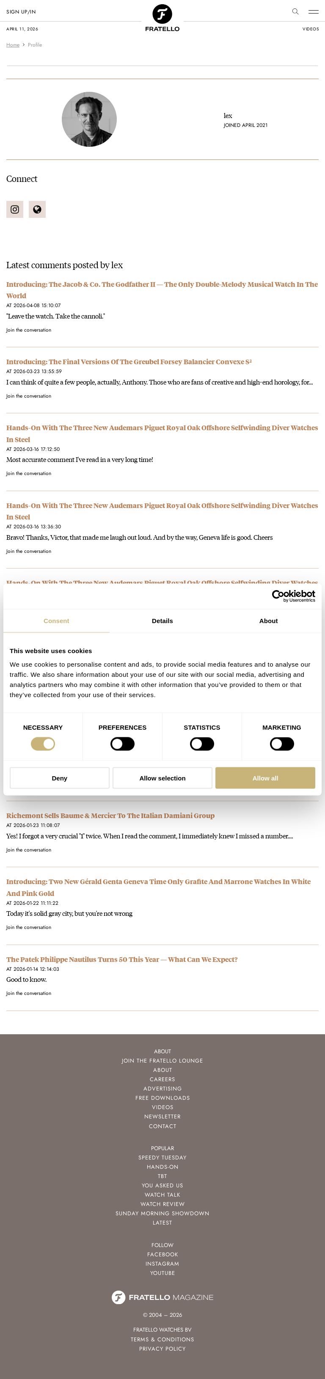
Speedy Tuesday (162, 1158)
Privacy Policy (162, 1349)
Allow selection (162, 777)
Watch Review (162, 1204)
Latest (162, 1223)
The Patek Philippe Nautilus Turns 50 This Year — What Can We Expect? (121, 959)
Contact (162, 1126)
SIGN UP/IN (21, 12)
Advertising (162, 1089)
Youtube (162, 1273)
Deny (59, 777)
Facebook (162, 1254)
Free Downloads (162, 1098)
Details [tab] (162, 620)
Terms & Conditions (162, 1339)
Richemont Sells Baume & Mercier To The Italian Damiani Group (110, 815)
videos (311, 29)
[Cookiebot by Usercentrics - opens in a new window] (278, 596)
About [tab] (268, 620)
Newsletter (162, 1117)
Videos (163, 1107)
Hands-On (163, 1167)
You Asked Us (162, 1185)
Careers (162, 1079)
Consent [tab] (56, 620)
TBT (162, 1176)
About (162, 1070)
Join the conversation (28, 330)
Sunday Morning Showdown (162, 1213)
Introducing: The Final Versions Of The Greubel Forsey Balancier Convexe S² (129, 361)
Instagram (162, 1264)
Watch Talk (162, 1195)
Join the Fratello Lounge (162, 1061)
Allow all (265, 777)
